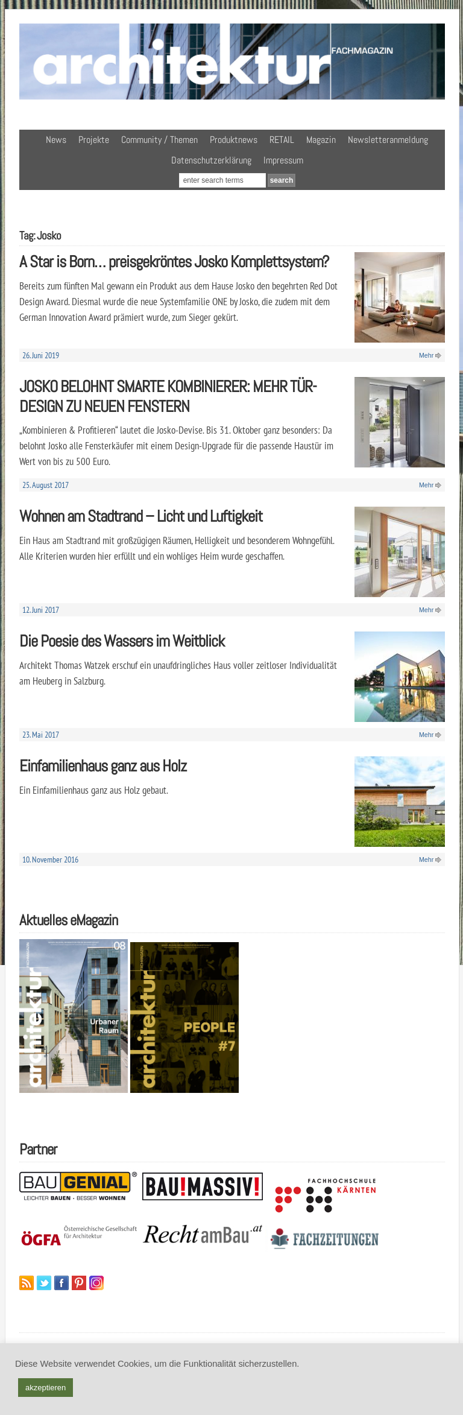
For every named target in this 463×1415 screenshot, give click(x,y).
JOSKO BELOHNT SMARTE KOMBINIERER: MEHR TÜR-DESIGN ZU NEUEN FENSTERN (168, 396)
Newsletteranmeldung (388, 139)
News (56, 139)
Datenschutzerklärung (211, 160)
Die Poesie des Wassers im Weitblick (121, 640)
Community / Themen (159, 139)
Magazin (321, 139)
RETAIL (281, 139)
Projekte (93, 139)
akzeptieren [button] (45, 1387)
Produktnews (233, 139)
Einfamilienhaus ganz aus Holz (102, 765)
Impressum (283, 160)
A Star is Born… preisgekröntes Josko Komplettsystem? (174, 261)
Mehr (426, 355)
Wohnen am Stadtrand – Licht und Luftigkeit (140, 516)
